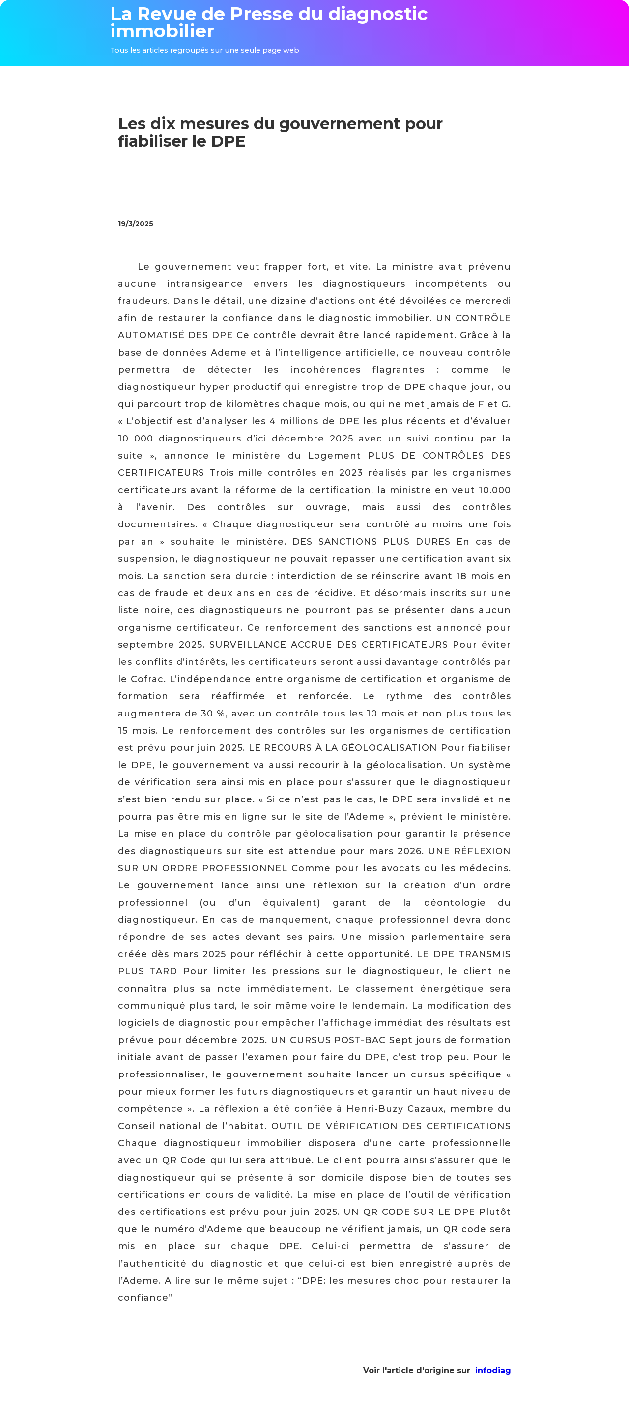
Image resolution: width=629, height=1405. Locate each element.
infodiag (493, 1370)
